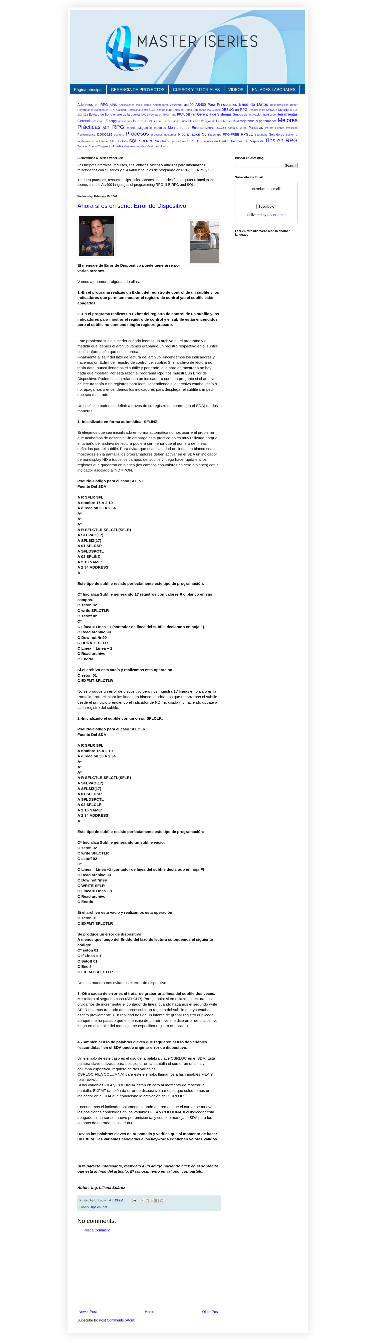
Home (149, 1312)
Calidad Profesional (128, 109)
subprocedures (177, 141)
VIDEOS (235, 90)
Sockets (122, 141)
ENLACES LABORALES (273, 90)
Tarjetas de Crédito (215, 141)
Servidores (276, 134)
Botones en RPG (104, 109)
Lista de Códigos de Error (206, 121)
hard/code (269, 114)
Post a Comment (97, 1230)
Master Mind (231, 121)
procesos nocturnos (164, 134)
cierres (145, 109)
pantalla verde (237, 127)
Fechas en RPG (159, 114)
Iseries (138, 121)
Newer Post (88, 1312)
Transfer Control (88, 146)
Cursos (216, 109)
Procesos (137, 134)
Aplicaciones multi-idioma (135, 104)
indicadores (125, 121)
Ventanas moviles (135, 146)
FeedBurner (276, 215)
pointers (119, 134)
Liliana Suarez (161, 121)
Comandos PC (202, 109)
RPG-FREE (231, 134)
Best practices (279, 104)
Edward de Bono (100, 114)
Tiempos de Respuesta (247, 141)
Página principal (88, 90)
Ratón (212, 134)
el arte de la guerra (126, 114)
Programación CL (192, 134)
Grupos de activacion (247, 114)
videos (164, 146)
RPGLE (247, 134)
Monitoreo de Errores (185, 128)
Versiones (153, 146)
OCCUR (221, 127)
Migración (145, 128)
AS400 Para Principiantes (216, 105)
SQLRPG (146, 141)
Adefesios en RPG (93, 105)
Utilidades (116, 146)
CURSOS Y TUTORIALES (196, 90)
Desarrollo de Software (262, 109)
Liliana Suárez (180, 121)
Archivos (176, 105)
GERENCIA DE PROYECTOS (137, 90)
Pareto (269, 127)
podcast (104, 134)
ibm (99, 121)
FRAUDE (183, 114)
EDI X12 (83, 114)
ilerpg (113, 121)
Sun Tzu (194, 141)
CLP (153, 109)
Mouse (209, 127)
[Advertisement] (148, 1271)
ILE (105, 121)
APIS (113, 105)
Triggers (103, 146)
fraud (173, 114)
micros (131, 128)
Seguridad (261, 134)
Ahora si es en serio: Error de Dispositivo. (133, 205)
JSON (148, 121)
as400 (189, 105)
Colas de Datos (182, 109)
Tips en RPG (281, 140)
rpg (219, 134)
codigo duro (164, 109)
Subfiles (160, 141)
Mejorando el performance (258, 121)
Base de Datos (253, 104)
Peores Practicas (286, 127)
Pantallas (255, 128)
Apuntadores (160, 104)
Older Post (210, 1312)
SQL (133, 141)
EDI (295, 109)
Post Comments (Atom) (117, 1320)
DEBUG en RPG (234, 110)
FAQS (144, 114)
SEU (112, 141)
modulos (160, 128)
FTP (193, 114)
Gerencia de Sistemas (214, 114)
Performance (87, 134)
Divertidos (285, 110)
